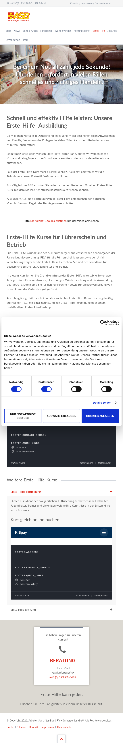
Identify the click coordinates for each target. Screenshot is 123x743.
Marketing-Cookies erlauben (48, 220)
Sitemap (21, 727)
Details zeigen (102, 402)
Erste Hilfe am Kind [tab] (23, 609)
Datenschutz (64, 727)
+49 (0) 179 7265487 (62, 677)
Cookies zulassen (100, 415)
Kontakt (33, 727)
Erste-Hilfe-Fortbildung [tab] (26, 491)
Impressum (47, 727)
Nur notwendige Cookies (23, 415)
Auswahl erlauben (61, 415)
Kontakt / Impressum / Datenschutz (89, 3)
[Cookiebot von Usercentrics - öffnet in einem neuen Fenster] (103, 322)
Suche (10, 727)
